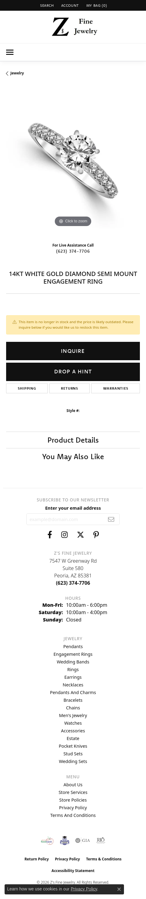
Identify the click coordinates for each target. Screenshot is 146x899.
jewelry (17, 73)
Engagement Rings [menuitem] (73, 654)
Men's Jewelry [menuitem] (73, 715)
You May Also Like (73, 456)
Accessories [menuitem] (73, 731)
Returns (69, 388)
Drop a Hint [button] (73, 371)
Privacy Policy (73, 807)
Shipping (27, 388)
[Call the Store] (73, 583)
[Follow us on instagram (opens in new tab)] (64, 534)
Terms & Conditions (104, 859)
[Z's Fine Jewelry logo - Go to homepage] (73, 27)
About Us (73, 785)
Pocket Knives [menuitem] (73, 746)
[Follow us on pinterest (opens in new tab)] (96, 534)
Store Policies (73, 800)
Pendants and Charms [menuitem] (73, 692)
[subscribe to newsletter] (111, 519)
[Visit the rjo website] (100, 840)
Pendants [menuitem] (73, 646)
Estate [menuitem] (73, 738)
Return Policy (36, 859)
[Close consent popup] (119, 889)
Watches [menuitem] (73, 723)
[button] (46, 5)
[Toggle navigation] (10, 52)
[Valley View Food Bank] (47, 840)
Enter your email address (73, 508)
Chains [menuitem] (73, 708)
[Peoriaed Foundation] (64, 840)
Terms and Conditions (72, 815)
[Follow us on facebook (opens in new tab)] (49, 534)
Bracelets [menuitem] (72, 700)
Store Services (72, 792)
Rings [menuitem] (73, 669)
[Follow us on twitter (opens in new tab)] (80, 534)
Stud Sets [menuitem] (73, 754)
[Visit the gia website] (82, 840)
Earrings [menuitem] (72, 677)
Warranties (115, 388)
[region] (73, 162)
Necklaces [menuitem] (73, 685)
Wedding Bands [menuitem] (73, 662)
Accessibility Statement (72, 870)
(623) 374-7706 (73, 251)
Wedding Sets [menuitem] (73, 761)
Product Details (73, 439)
